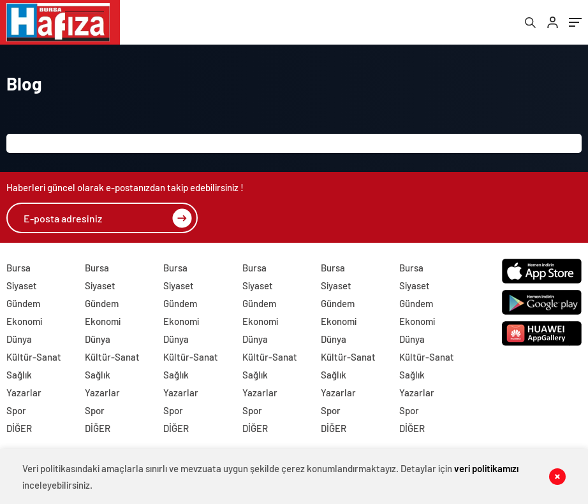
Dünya (19, 339)
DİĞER (19, 428)
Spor (16, 410)
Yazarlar (23, 392)
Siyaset (21, 285)
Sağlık (19, 374)
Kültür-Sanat (33, 357)
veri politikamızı (486, 468)
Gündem (23, 303)
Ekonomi (24, 321)
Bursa (18, 267)
